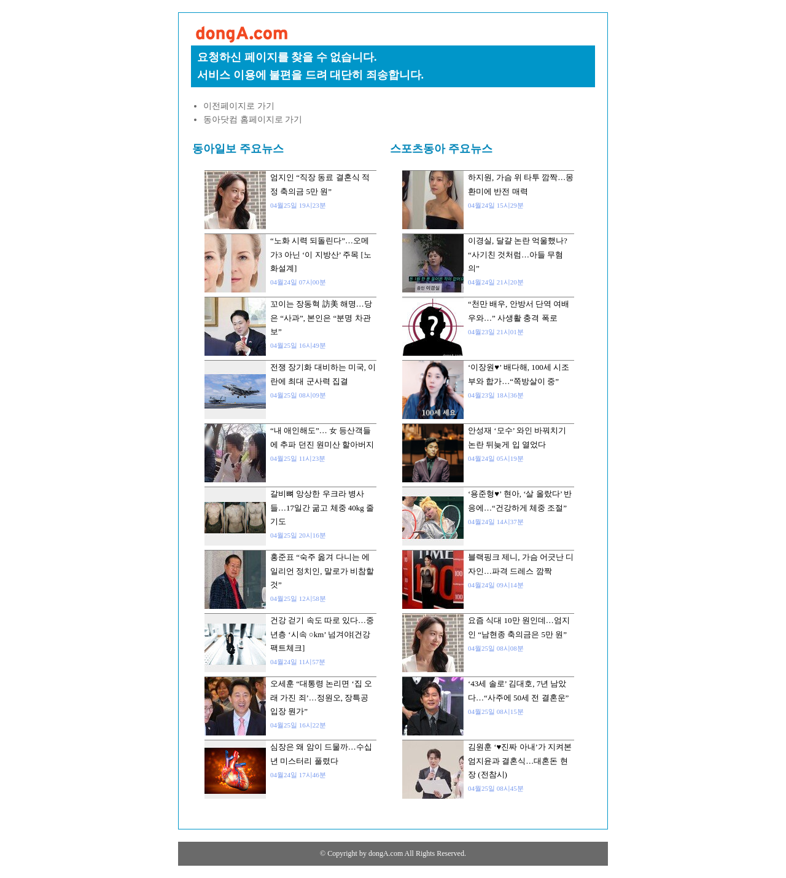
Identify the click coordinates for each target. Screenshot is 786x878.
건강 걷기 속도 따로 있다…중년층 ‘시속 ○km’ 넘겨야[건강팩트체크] (322, 634)
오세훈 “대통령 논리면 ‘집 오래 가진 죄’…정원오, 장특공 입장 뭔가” (321, 697)
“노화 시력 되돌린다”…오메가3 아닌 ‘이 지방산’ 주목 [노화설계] (321, 254)
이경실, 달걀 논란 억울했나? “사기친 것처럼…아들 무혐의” (517, 254)
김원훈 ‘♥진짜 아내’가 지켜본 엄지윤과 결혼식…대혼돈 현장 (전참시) (520, 760)
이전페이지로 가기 (238, 106)
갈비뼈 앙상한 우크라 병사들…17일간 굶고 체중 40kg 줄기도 (322, 507)
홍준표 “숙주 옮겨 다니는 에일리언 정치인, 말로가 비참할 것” (322, 570)
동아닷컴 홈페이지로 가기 (252, 119)
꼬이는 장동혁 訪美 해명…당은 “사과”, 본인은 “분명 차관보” (321, 317)
